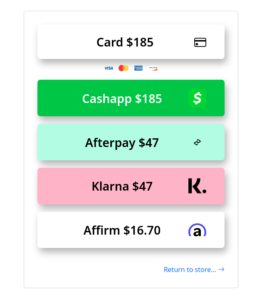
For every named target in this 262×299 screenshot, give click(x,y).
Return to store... (194, 269)
